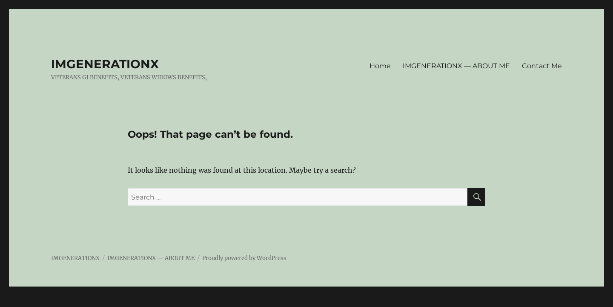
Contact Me (542, 66)
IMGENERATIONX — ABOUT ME (456, 66)
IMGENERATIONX (105, 64)
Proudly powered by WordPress (244, 258)
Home (380, 66)
